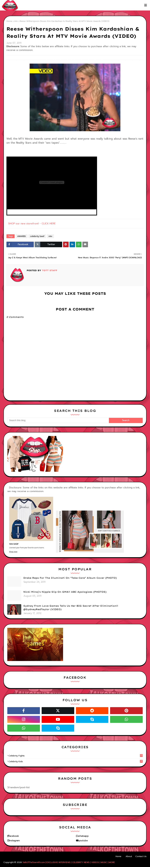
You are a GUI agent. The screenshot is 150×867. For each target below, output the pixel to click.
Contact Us (141, 856)
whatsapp (83, 836)
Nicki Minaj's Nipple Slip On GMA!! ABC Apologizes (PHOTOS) (64, 591)
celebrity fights (76, 755)
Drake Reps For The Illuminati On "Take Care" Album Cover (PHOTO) (70, 577)
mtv (16, 21)
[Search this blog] (58, 420)
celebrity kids (76, 761)
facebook (14, 836)
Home (9, 21)
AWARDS (21, 236)
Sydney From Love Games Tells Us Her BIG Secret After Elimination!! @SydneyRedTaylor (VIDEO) (70, 607)
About (129, 856)
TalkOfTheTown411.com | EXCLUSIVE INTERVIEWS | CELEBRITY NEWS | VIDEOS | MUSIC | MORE (68, 862)
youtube (83, 840)
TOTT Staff (49, 270)
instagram (14, 840)
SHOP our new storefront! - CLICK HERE (32, 223)
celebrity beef (37, 236)
